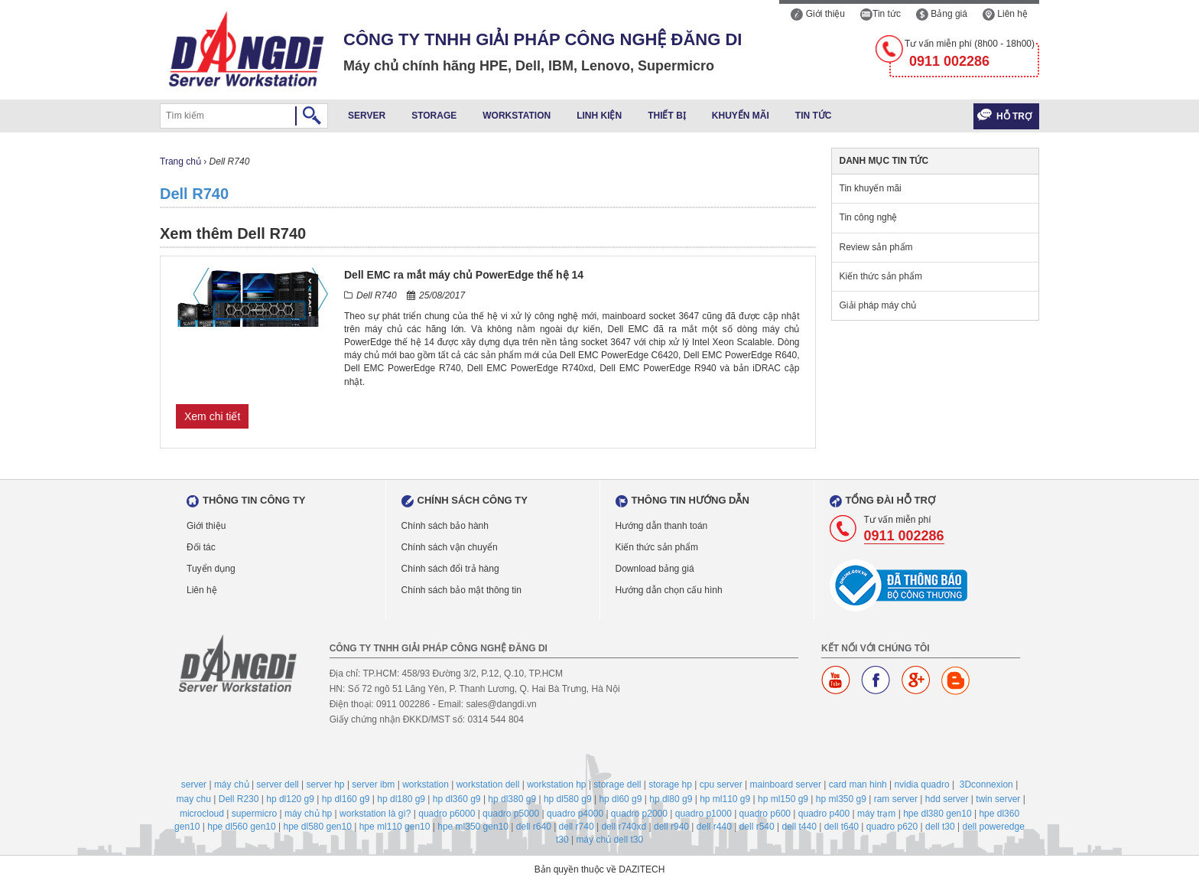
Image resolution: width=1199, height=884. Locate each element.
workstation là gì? (375, 813)
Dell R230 (239, 799)
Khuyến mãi (740, 115)
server (193, 784)
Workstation (517, 115)
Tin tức (880, 13)
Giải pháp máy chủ (878, 305)
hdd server (947, 799)
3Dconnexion (986, 784)
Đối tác (201, 547)
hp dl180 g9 (401, 799)
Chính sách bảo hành (445, 525)
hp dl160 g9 (346, 799)
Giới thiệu (818, 13)
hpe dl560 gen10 (241, 826)
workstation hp (556, 784)
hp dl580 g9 (568, 799)
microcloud (202, 813)
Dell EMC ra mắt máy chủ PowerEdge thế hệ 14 (463, 275)
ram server (896, 799)
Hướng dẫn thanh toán (662, 525)
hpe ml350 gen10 (473, 826)
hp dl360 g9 (457, 799)
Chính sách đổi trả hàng (450, 568)
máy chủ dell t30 (609, 839)
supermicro (254, 813)
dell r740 (576, 826)
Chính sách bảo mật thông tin (461, 590)
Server (366, 115)
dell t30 (940, 826)
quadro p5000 (511, 813)
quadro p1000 (703, 813)
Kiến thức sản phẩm (881, 276)
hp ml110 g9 (725, 799)
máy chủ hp (308, 813)
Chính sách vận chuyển (449, 547)
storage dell (617, 784)
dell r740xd (623, 826)
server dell (277, 784)
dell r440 (714, 826)
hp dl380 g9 (512, 799)
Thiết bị (667, 115)
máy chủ (231, 784)
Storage (434, 115)
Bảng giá (941, 13)
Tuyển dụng (211, 568)
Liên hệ (1005, 13)
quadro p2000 (639, 813)
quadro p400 (824, 813)
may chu (194, 799)
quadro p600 (765, 813)
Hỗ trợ (1014, 116)
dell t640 (841, 826)
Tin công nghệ (869, 217)
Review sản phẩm (876, 247)
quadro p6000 (446, 813)
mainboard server (785, 784)
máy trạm (876, 813)
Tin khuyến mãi (871, 188)
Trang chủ (180, 161)
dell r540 (757, 826)
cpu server (721, 784)
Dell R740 (194, 193)
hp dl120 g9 (290, 799)
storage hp (670, 784)
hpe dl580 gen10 (317, 826)
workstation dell (488, 784)
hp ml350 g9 (841, 799)
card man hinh (858, 784)
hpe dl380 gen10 (937, 813)
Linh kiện (599, 115)
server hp (326, 784)
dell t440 (798, 826)
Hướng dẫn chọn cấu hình (669, 590)
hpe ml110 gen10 (395, 826)
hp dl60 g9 (620, 799)
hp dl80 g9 (670, 799)
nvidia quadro (922, 784)
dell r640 (533, 826)
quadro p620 (892, 826)
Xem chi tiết (212, 416)
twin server (998, 799)
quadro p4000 (575, 813)
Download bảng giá (655, 568)
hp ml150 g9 (783, 799)
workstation (425, 784)
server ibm (373, 784)
